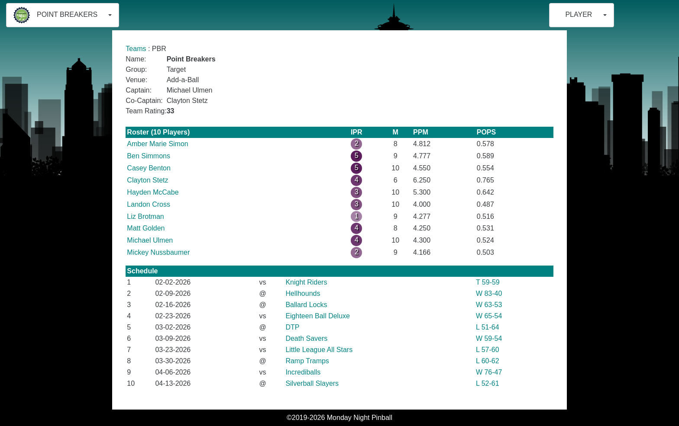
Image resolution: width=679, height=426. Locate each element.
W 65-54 (489, 316)
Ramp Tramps (307, 361)
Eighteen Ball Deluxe (317, 316)
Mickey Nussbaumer (158, 252)
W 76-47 (489, 372)
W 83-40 (489, 293)
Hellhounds (302, 293)
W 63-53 (489, 304)
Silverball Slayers (312, 383)
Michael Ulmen (150, 240)
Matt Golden (146, 228)
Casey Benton (149, 168)
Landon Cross (148, 204)
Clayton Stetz (147, 180)
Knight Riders (306, 282)
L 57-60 (487, 349)
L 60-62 (487, 361)
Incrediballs (302, 372)
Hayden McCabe (152, 192)
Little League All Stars (318, 349)
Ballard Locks (306, 304)
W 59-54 (489, 338)
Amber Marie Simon (157, 143)
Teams (136, 48)
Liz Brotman (145, 216)
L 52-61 (487, 383)
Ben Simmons (148, 156)
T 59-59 (488, 282)
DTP (292, 327)
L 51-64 (487, 327)
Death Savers (306, 338)
